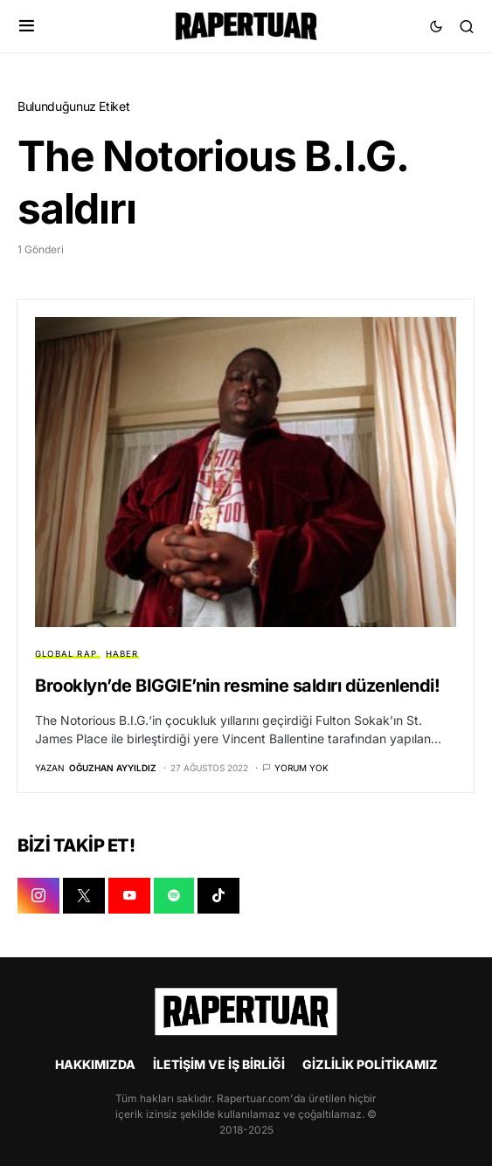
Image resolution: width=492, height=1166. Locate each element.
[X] (84, 896)
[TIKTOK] (218, 896)
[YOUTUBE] (129, 896)
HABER (122, 654)
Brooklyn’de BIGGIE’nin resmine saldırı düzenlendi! (237, 685)
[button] (26, 26)
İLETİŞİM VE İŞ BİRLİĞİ (219, 1064)
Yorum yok (301, 767)
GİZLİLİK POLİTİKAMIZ (370, 1064)
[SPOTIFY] (174, 896)
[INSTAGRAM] (38, 896)
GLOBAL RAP (66, 654)
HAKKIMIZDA (95, 1064)
